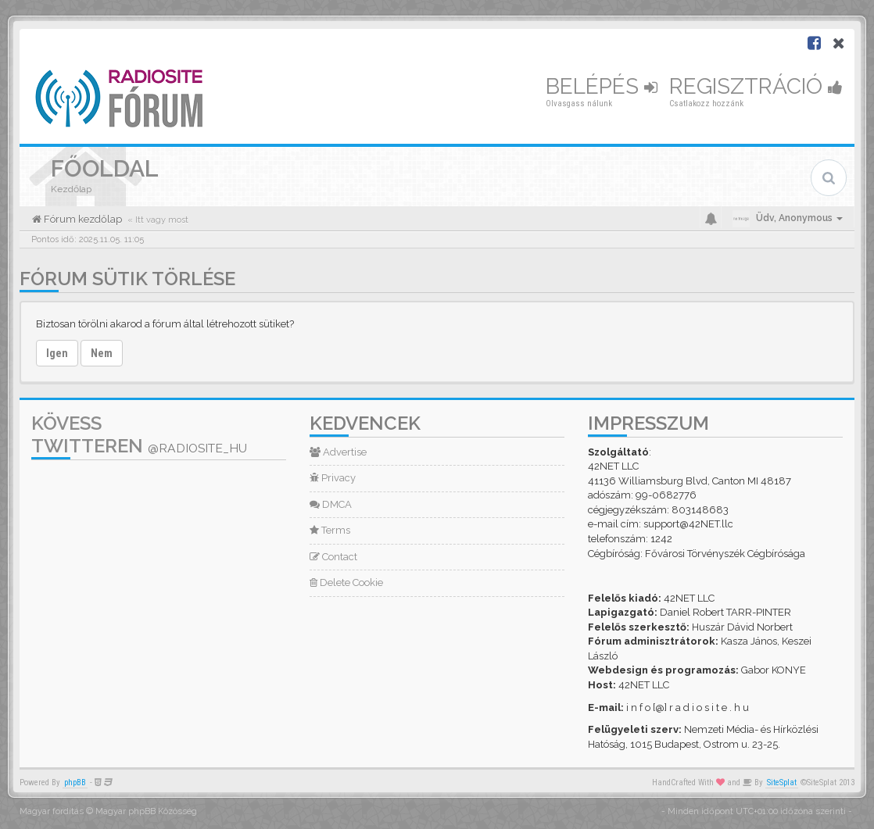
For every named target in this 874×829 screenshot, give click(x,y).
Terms (330, 530)
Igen (57, 353)
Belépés (601, 86)
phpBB (75, 782)
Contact (333, 557)
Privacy (333, 478)
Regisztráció (756, 86)
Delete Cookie (346, 582)
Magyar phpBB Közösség (146, 811)
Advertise (338, 452)
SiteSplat (782, 782)
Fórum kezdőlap (81, 219)
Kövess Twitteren (139, 434)
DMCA (331, 504)
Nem (102, 353)
